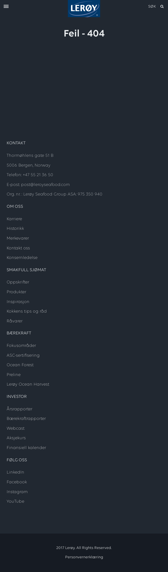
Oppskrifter (18, 282)
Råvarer (15, 321)
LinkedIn (15, 472)
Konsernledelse (22, 258)
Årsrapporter (19, 409)
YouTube (15, 501)
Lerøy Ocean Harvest (28, 384)
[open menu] (6, 7)
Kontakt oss (18, 248)
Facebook (17, 482)
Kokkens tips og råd (27, 311)
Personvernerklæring (84, 557)
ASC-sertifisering (23, 355)
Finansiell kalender (26, 448)
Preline (14, 375)
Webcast (15, 428)
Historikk (15, 228)
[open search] (156, 7)
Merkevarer (18, 238)
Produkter (16, 292)
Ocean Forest (20, 365)
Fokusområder (21, 345)
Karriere (14, 219)
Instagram (17, 492)
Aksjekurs (16, 438)
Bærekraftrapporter (26, 418)
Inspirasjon (18, 302)
